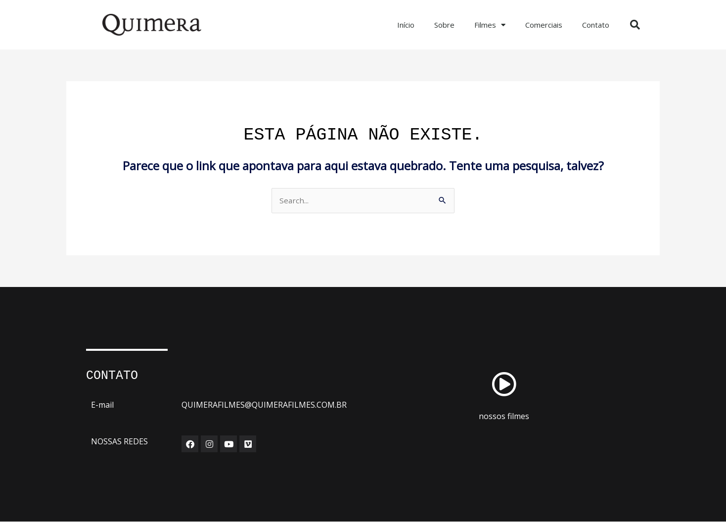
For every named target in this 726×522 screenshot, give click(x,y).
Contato (595, 25)
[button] (635, 25)
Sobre (444, 25)
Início (405, 25)
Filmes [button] (489, 25)
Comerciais (543, 25)
